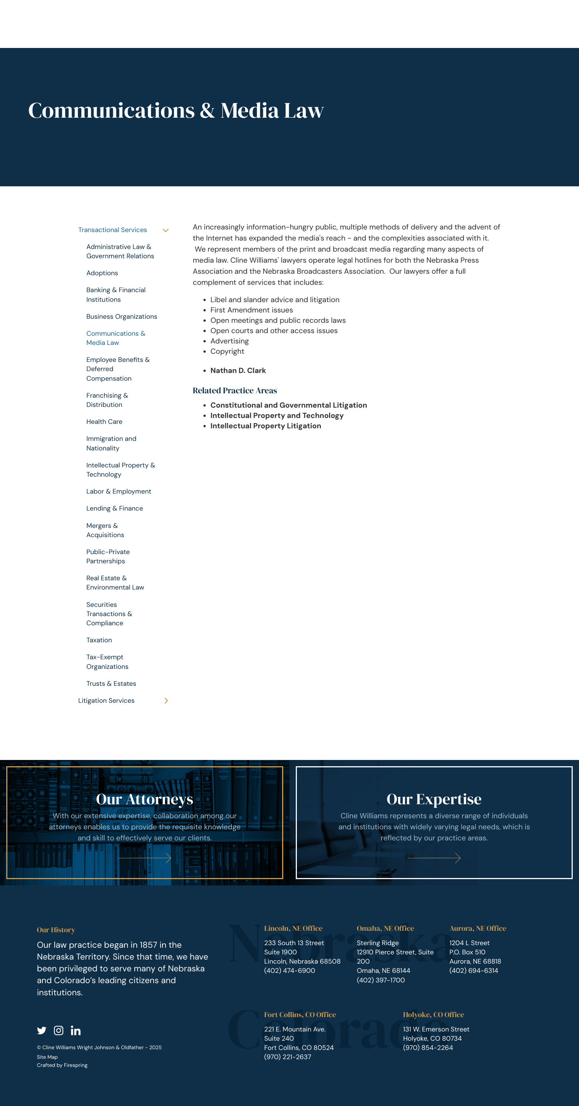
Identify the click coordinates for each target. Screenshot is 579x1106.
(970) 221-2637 (287, 1057)
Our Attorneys (144, 799)
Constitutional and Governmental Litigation (288, 405)
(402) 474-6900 (289, 970)
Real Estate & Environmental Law (115, 583)
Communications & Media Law (115, 338)
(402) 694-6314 (473, 970)
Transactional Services (126, 230)
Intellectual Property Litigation (265, 426)
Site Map (47, 1057)
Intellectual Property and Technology (277, 416)
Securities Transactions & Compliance (109, 614)
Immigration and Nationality (111, 443)
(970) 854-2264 (428, 1047)
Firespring (76, 1065)
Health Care (104, 421)
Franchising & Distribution (107, 400)
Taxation (99, 640)
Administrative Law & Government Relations (120, 251)
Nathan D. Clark (238, 371)
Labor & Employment (118, 491)
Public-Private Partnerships (108, 556)
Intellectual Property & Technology (120, 470)
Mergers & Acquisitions (105, 530)
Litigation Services (126, 700)
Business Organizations (121, 316)
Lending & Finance (114, 508)
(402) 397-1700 (381, 980)
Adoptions (102, 273)
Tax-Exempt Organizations (107, 662)
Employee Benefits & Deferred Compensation (118, 369)
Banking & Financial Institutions (115, 295)
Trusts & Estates (111, 683)
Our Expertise (434, 799)
